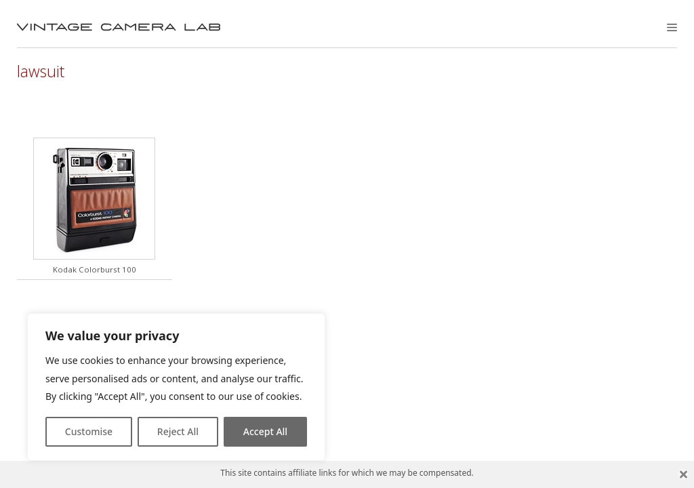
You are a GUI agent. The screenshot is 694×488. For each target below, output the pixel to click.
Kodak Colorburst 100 (94, 269)
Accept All (265, 431)
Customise (89, 431)
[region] (176, 387)
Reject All (178, 431)
